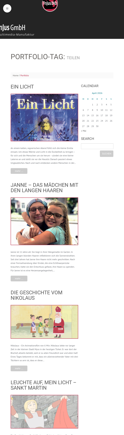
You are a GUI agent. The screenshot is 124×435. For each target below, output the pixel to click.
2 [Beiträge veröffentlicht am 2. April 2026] (97, 104)
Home (15, 75)
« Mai (83, 130)
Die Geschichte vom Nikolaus (36, 295)
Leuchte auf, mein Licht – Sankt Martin (43, 385)
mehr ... (19, 171)
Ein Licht (22, 87)
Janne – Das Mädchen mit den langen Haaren (44, 187)
